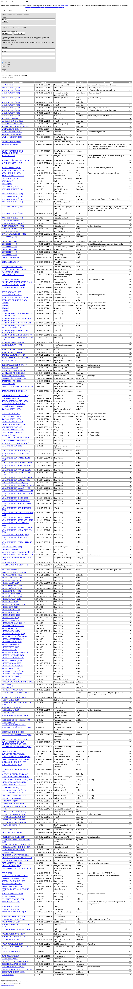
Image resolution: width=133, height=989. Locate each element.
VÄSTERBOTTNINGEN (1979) (13, 934)
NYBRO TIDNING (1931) (11, 751)
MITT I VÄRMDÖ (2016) (11, 668)
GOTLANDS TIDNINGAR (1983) (14, 300)
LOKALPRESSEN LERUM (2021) (14, 440)
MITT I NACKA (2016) (10, 612)
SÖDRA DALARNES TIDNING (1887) (16, 847)
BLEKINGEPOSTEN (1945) (12, 163)
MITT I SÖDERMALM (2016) (13, 639)
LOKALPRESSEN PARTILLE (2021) (15, 443)
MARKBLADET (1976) (10, 569)
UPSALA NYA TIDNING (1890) (13, 881)
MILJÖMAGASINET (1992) (12, 575)
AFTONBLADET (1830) (11, 87)
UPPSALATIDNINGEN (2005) (13, 878)
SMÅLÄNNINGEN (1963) (11, 798)
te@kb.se (27, 981)
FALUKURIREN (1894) (10, 272)
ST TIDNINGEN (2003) (10, 801)
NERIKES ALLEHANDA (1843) (14, 697)
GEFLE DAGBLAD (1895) (12, 292)
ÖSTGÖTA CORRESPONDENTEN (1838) (17, 969)
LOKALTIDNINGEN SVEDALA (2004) (16, 517)
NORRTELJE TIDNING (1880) (13, 732)
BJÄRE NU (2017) (8, 156)
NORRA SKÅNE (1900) (10, 710)
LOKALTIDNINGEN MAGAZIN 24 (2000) (18, 485)
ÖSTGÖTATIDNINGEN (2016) (13, 972)
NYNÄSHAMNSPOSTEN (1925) (14, 754)
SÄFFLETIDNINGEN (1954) (12, 832)
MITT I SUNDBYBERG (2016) (13, 634)
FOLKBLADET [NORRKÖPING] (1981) (17, 282)
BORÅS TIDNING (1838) (11, 173)
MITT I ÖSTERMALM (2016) (13, 671)
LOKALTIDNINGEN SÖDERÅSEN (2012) (17, 520)
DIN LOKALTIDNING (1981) (13, 226)
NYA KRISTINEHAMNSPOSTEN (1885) (17, 735)
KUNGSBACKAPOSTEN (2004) (14, 404)
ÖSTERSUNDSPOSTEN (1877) (13, 967)
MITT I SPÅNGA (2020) (11, 631)
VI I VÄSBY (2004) (9, 896)
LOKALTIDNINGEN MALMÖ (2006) (16, 488)
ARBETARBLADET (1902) (12, 129)
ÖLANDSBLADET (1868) (11, 956)
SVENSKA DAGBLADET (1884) (14, 817)
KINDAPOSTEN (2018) (10, 398)
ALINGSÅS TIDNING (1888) (12, 121)
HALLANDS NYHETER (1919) (13, 350)
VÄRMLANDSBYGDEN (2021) (14, 916)
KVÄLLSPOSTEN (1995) (11, 409)
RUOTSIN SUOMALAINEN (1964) (15, 774)
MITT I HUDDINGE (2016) (12, 594)
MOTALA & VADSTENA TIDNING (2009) (18, 682)
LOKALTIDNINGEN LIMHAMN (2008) (17, 477)
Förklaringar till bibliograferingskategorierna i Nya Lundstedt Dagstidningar (44, 7)
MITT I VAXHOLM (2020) (11, 663)
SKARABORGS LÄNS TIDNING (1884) (17, 779)
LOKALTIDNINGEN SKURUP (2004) (16, 501)
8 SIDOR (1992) (8, 85)
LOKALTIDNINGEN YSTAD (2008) (15, 535)
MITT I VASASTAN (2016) (12, 660)
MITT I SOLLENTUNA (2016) (13, 626)
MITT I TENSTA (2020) (10, 644)
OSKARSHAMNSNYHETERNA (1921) (16, 757)
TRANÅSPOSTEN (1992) (11, 866)
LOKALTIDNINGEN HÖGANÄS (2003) (17, 463)
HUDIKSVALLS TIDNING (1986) (14, 365)
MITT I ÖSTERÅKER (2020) (12, 674)
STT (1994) (6, 809)
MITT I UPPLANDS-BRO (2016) (14, 655)
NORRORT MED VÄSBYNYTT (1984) (16, 727)
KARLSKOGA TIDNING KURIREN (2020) (18, 386)
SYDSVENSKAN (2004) (11, 825)
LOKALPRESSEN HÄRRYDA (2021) (16, 438)
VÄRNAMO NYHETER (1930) (13, 919)
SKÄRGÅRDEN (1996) (10, 787)
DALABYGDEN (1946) (10, 221)
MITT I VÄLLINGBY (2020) (12, 666)
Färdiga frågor (64, 5)
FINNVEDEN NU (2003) (11, 279)
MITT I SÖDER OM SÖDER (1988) (15, 636)
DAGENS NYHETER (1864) (12, 202)
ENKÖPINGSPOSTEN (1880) (13, 229)
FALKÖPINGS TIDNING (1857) (14, 269)
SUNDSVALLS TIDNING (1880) (14, 812)
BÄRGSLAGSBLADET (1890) (13, 176)
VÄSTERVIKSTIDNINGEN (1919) (15, 937)
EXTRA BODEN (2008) (10, 257)
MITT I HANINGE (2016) (11, 591)
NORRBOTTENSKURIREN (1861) (15, 715)
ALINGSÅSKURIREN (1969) (13, 124)
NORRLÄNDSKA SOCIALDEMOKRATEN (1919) (14, 724)
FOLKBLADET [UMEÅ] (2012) (13, 285)
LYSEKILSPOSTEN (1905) (12, 547)
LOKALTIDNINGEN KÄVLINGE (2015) (17, 470)
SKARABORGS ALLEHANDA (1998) (16, 777)
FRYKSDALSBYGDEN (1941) (13, 287)
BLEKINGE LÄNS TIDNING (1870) (15, 160)
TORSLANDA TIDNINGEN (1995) (15, 860)
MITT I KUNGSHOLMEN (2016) (14, 604)
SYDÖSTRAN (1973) (10, 830)
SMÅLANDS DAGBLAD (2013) (14, 790)
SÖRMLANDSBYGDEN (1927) (13, 850)
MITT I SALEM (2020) (10, 618)
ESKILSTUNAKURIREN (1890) (14, 234)
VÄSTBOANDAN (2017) (11, 922)
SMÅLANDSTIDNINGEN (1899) (14, 795)
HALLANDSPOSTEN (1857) (12, 352)
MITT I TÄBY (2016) (9, 650)
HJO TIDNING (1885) (10, 360)
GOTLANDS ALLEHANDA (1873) (15, 297)
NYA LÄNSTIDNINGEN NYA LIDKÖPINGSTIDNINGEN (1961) (14, 743)
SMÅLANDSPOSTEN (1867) (12, 793)
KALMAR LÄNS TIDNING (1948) (14, 378)
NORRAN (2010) (8, 713)
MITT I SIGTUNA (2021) (11, 620)
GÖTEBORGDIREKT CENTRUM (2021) (17, 323)
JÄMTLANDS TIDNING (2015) (13, 370)
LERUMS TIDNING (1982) (12, 427)
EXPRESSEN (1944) (9, 237)
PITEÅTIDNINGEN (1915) (12, 765)
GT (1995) (5, 303)
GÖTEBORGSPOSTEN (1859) (13, 342)
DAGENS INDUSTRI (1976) (12, 189)
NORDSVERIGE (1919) (10, 700)
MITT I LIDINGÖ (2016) (11, 607)
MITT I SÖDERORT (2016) (12, 642)
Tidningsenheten (14, 981)
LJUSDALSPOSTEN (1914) (12, 432)
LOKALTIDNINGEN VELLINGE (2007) (17, 527)
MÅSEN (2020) (7, 684)
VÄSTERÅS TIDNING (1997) (13, 939)
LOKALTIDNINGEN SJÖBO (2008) (15, 498)
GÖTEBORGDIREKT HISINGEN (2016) (17, 335)
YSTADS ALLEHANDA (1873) (13, 951)
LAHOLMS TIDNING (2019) (12, 422)
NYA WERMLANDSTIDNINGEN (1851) (17, 747)
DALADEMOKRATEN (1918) (13, 223)
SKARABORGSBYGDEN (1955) (14, 782)
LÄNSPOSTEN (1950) (10, 549)
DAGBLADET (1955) (10, 178)
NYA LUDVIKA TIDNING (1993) (14, 739)
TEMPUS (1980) (8, 852)
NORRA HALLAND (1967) (12, 707)
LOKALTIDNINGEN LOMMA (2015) (16, 480)
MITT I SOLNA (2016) (10, 628)
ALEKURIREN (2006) (10, 118)
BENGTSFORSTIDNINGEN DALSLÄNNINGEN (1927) (12, 152)
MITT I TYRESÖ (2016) (11, 647)
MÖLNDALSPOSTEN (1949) (12, 690)
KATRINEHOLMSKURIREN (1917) (15, 396)
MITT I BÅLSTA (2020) (10, 583)
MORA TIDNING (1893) (11, 679)
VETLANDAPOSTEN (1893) (12, 894)
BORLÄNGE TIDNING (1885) (13, 170)
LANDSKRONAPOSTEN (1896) (14, 424)
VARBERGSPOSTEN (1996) (12, 886)
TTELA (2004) (7, 873)
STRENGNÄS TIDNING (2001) (13, 803)
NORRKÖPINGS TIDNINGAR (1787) (16, 720)
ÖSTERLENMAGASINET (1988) (14, 964)
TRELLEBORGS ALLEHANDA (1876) (16, 868)
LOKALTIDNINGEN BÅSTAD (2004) (16, 450)
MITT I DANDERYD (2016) (12, 586)
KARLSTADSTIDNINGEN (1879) (14, 391)
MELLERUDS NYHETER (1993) (14, 572)
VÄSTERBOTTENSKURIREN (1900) (16, 929)
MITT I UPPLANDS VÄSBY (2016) (15, 652)
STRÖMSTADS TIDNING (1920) (14, 806)
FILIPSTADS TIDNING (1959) (13, 275)
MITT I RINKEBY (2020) (11, 615)
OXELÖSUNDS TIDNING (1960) (14, 762)
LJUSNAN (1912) (8, 435)
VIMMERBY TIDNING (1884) (13, 899)
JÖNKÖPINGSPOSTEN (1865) (13, 376)
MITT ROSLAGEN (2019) (11, 676)
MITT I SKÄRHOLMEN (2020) (13, 623)
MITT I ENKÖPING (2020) (12, 588)
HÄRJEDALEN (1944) (10, 368)
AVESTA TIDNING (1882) (11, 142)
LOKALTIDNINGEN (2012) (12, 446)
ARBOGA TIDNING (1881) (12, 134)
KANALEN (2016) (8, 384)
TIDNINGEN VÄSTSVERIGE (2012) (15, 855)
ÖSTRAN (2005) (8, 975)
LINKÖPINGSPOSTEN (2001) (13, 430)
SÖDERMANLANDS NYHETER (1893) (16, 844)
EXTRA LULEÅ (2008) (10, 262)
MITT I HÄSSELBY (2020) (12, 596)
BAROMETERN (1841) (10, 144)
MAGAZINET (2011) (9, 562)
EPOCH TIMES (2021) (10, 231)
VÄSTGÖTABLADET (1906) (12, 944)
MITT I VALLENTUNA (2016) (13, 658)
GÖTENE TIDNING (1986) (12, 345)
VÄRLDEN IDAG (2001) (11, 902)
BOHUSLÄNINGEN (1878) (12, 168)
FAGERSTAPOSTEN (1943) (12, 267)
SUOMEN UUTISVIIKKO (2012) (14, 814)
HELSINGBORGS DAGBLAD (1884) (16, 358)
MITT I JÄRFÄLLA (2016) (11, 599)
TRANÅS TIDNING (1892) (12, 863)
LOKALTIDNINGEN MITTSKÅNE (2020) (17, 491)
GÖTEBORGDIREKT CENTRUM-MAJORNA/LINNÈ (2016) (15, 326)
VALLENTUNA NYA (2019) (12, 884)
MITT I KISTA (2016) (10, 602)
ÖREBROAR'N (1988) (10, 959)
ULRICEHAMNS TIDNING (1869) (15, 876)
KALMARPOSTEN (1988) (11, 381)
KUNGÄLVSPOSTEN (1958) (12, 406)
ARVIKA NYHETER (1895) (12, 137)
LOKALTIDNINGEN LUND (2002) (15, 483)
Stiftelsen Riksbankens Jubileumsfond (7, 985)
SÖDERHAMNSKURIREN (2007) (14, 837)
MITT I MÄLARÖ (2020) (11, 610)
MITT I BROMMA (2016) (11, 580)
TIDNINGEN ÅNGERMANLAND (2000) (17, 858)
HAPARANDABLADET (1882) (13, 355)
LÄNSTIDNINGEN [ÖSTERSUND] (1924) (17, 555)
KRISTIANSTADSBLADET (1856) (15, 401)
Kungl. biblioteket (7, 981)
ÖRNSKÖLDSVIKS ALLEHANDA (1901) (17, 961)
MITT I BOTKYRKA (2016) (12, 578)
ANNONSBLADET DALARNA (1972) (16, 126)
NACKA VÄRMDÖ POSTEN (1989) (15, 693)
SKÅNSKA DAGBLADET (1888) (14, 785)
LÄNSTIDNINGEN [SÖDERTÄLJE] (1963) (18, 552)
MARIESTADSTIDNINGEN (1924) (15, 565)
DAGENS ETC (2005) (10, 186)
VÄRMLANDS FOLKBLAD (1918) (15, 912)
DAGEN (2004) (7, 181)
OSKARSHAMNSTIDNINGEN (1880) (16, 759)
